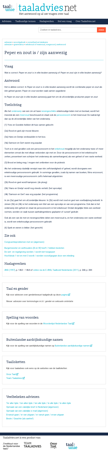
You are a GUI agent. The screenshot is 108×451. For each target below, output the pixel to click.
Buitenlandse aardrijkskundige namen (73, 345)
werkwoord (61, 44)
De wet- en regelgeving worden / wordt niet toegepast (29, 252)
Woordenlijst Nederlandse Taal (58, 323)
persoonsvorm (64, 115)
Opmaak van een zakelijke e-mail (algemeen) (27, 411)
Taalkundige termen (25, 21)
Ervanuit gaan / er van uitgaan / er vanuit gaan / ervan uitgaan (35, 414)
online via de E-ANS (42, 270)
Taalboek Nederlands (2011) (66, 270)
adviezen (8, 42)
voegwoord (51, 44)
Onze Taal (12, 374)
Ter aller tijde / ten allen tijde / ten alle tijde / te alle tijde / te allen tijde (38, 403)
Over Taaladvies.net (86, 21)
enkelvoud (59, 149)
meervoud (24, 115)
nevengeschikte (48, 111)
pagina (65, 294)
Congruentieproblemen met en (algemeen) (24, 242)
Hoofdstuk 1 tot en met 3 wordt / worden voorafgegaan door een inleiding (39, 255)
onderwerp (17, 111)
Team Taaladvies (15, 378)
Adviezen (6, 21)
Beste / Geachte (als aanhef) (20, 418)
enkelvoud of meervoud (35, 44)
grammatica (19, 44)
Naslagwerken (47, 21)
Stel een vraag (65, 21)
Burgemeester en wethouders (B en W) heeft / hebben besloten (34, 248)
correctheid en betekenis (37, 42)
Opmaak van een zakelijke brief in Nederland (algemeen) (32, 407)
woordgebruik (19, 42)
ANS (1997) (9, 270)
